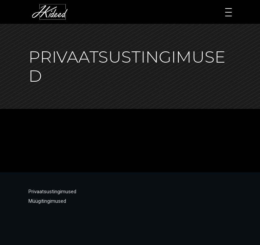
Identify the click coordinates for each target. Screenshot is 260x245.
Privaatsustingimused (52, 192)
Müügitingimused (47, 201)
